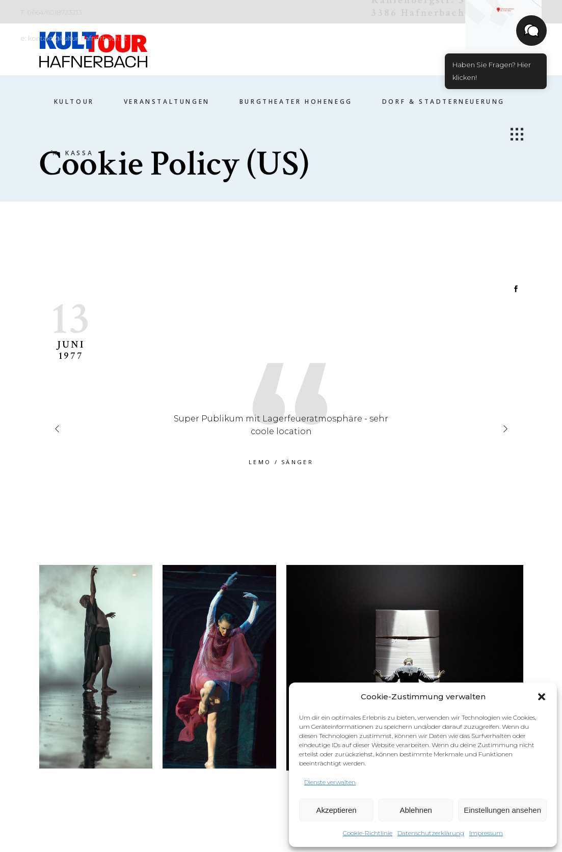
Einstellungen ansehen (502, 810)
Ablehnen (415, 810)
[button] (542, 697)
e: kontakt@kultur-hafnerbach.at (73, 38)
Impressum (486, 833)
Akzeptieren (336, 810)
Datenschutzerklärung (430, 833)
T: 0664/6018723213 (51, 12)
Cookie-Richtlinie (367, 833)
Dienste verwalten (330, 782)
